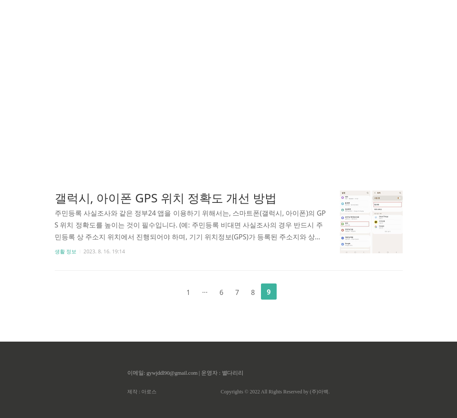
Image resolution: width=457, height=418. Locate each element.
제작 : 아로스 (142, 392)
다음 (290, 291)
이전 (167, 291)
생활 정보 (65, 251)
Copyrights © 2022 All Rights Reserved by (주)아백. (275, 392)
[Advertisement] (228, 80)
